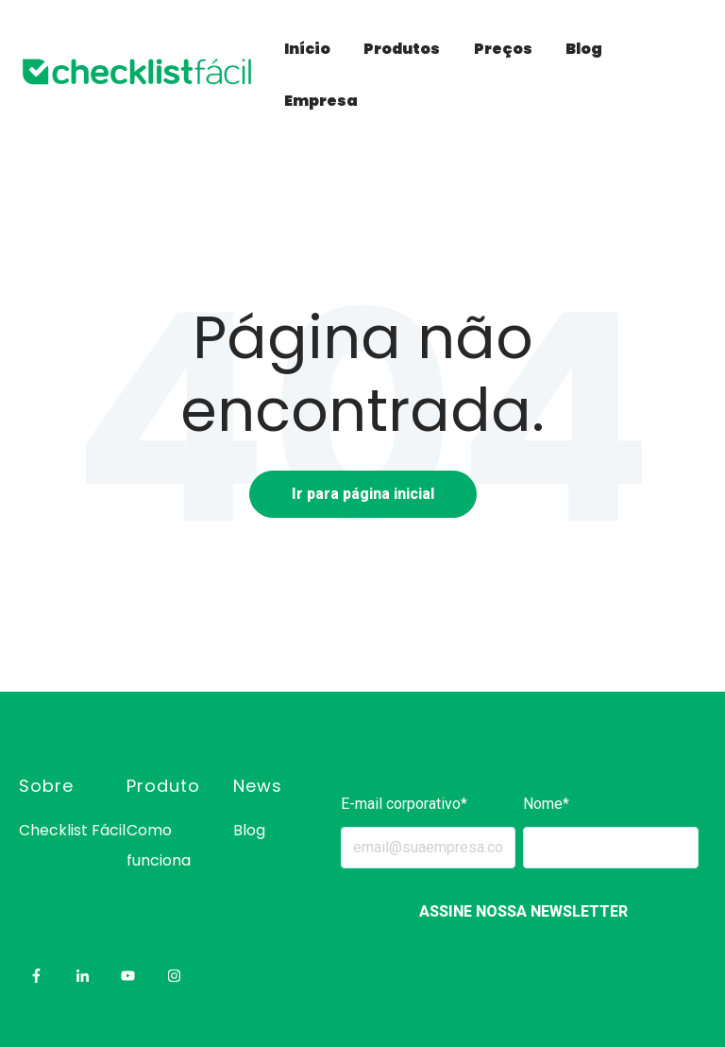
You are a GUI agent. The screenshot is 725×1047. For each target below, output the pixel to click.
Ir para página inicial (363, 494)
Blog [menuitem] (249, 830)
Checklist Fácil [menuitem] (72, 830)
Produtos (401, 49)
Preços (503, 49)
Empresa (321, 101)
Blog (583, 49)
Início (307, 49)
